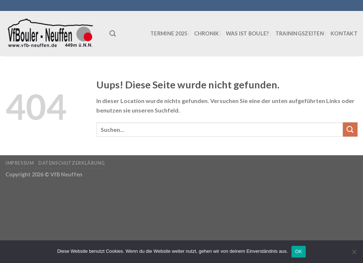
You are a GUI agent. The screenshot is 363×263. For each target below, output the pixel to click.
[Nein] (354, 254)
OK (298, 251)
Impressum (19, 163)
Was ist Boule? (247, 33)
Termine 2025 (168, 33)
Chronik (206, 33)
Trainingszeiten (299, 33)
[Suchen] (112, 33)
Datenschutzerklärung (71, 163)
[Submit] (350, 129)
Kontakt (344, 33)
